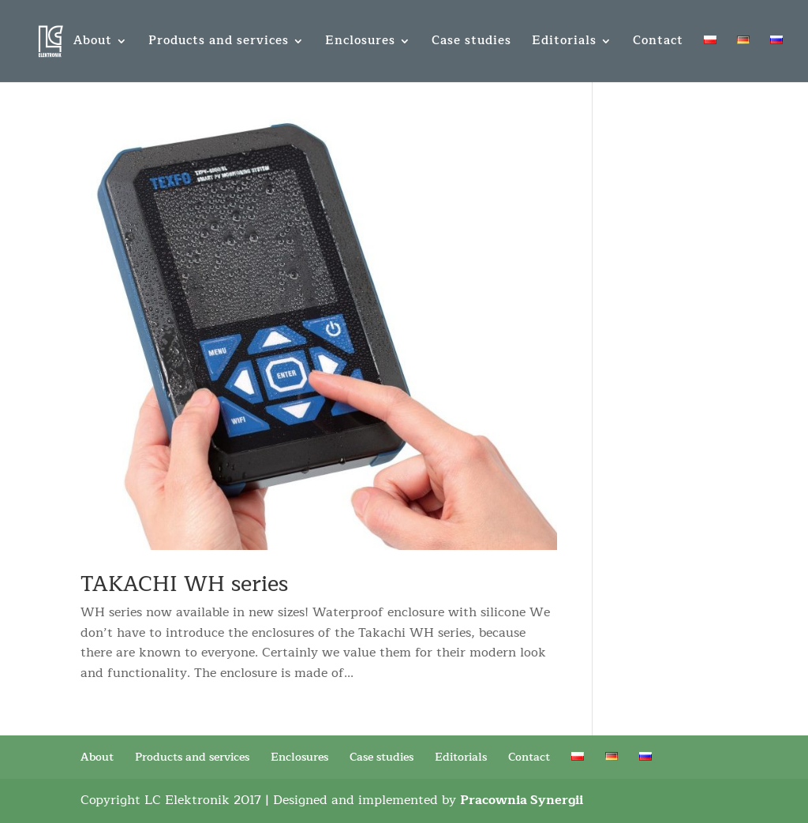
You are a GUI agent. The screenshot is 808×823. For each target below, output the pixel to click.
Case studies (471, 43)
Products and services (218, 43)
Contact (658, 43)
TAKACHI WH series (184, 584)
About (92, 43)
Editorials (564, 43)
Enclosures (360, 43)
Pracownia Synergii (521, 800)
